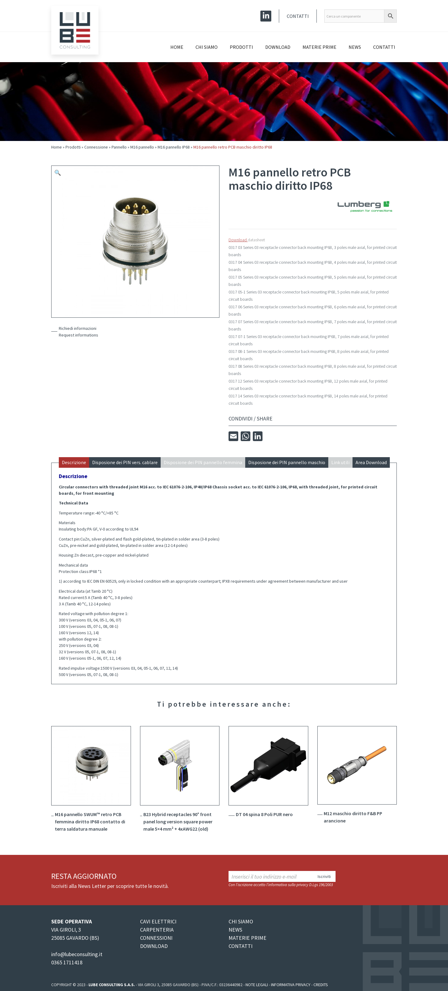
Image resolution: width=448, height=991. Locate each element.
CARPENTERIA (157, 929)
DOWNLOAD (154, 945)
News (355, 47)
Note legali (257, 984)
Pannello (119, 147)
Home (176, 47)
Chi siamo (207, 47)
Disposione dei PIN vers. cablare (125, 462)
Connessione (96, 147)
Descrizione (74, 462)
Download (277, 47)
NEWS (235, 929)
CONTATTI (240, 945)
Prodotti (241, 47)
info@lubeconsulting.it (76, 954)
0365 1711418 (66, 962)
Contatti (298, 16)
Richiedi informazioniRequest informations (78, 332)
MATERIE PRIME (247, 937)
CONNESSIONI (156, 937)
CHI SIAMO (241, 921)
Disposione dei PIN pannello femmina (203, 462)
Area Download (371, 462)
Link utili (340, 462)
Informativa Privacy (290, 984)
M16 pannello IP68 (174, 147)
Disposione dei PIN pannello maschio (286, 462)
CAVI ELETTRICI (158, 921)
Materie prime (319, 47)
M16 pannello (142, 147)
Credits (320, 984)
